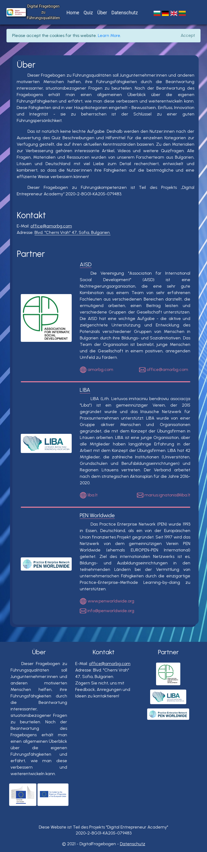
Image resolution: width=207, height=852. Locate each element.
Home (73, 12)
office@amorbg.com (51, 226)
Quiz (88, 12)
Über (102, 12)
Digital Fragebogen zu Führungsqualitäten (43, 12)
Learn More (109, 35)
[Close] (188, 35)
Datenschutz (124, 12)
